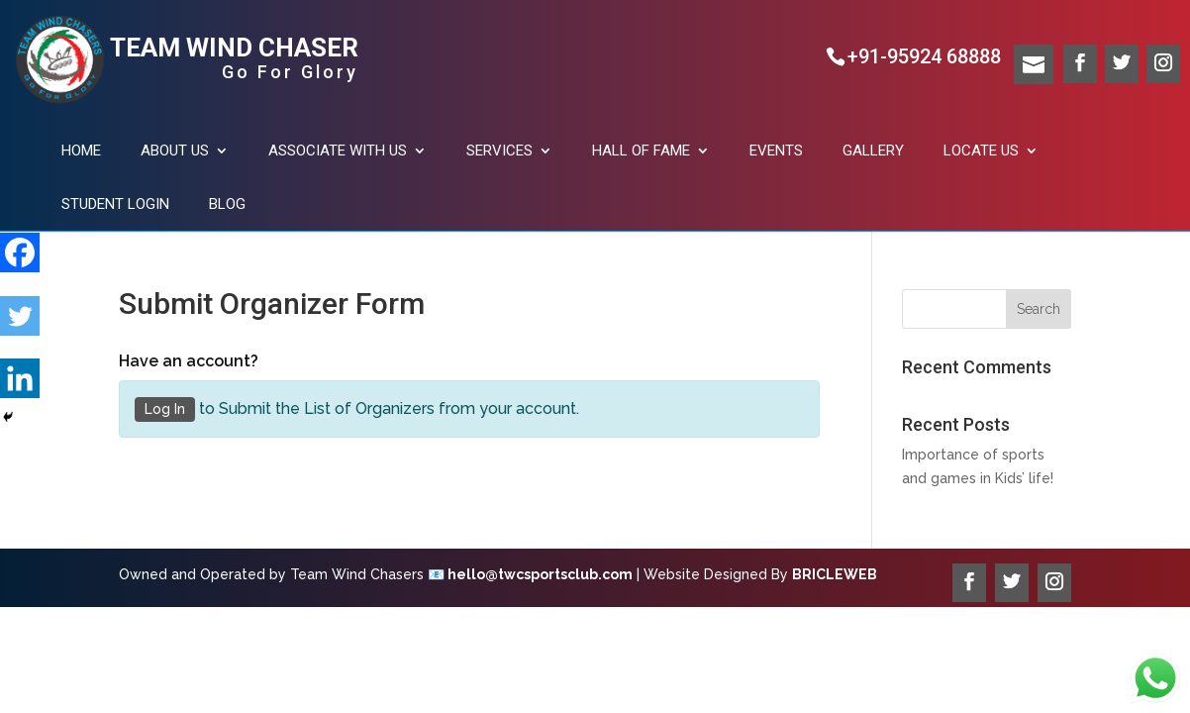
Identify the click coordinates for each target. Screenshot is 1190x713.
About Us (175, 150)
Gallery (873, 150)
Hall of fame (641, 150)
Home (81, 150)
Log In (165, 409)
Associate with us (337, 150)
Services (499, 150)
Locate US (981, 150)
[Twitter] (20, 304)
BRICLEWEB (834, 574)
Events (776, 150)
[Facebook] (20, 240)
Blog (227, 204)
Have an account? (188, 361)
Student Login (115, 204)
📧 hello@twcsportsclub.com (530, 574)
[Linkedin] (20, 367)
